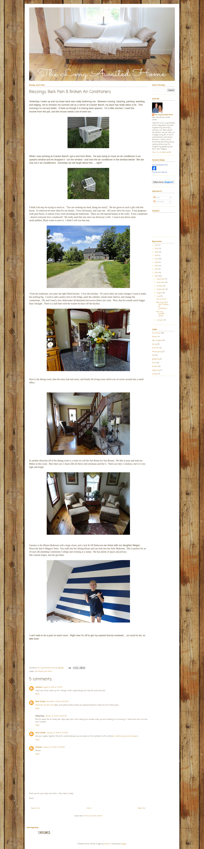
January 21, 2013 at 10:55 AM (56, 716)
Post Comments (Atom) (93, 816)
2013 (157, 272)
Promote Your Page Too (159, 172)
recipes (154, 374)
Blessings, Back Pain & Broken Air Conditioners (162, 305)
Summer (155, 348)
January (160, 320)
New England (157, 340)
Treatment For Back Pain (44, 705)
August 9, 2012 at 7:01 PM (52, 687)
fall (153, 355)
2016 (157, 262)
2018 (157, 255)
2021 (157, 245)
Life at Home (161, 299)
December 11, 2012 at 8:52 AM (57, 701)
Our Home (48, 671)
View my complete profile (161, 152)
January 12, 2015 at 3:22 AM (57, 733)
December (161, 279)
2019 (157, 252)
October (160, 286)
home (154, 362)
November (161, 282)
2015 (157, 266)
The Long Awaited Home (164, 115)
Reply (37, 694)
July (159, 296)
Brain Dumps (40, 701)
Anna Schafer (40, 733)
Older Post (142, 808)
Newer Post (35, 808)
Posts (157, 197)
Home (89, 808)
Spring (154, 344)
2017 (156, 259)
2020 (157, 248)
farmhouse (39, 671)
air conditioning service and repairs (125, 736)
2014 (157, 269)
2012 (157, 276)
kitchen (155, 366)
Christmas (156, 333)
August (160, 293)
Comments (159, 201)
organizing (156, 370)
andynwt (107, 844)
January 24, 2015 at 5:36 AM (54, 747)
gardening (155, 359)
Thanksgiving (157, 351)
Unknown (38, 687)
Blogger (123, 844)
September (161, 289)
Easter (154, 336)
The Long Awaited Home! (160, 313)
